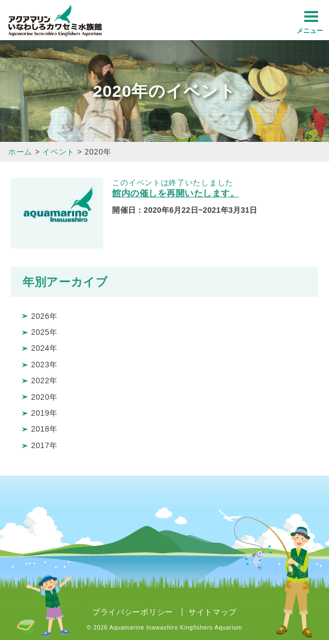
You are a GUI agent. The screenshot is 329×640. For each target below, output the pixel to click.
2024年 (44, 348)
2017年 (44, 445)
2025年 (44, 332)
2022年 (44, 380)
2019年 (44, 413)
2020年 (44, 397)
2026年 (44, 316)
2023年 (44, 364)
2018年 (44, 428)
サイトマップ (212, 612)
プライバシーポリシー (132, 612)
